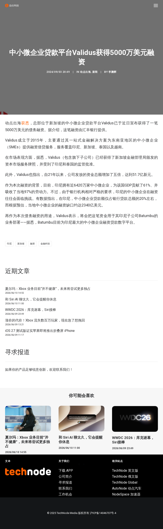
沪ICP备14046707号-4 (103, 513)
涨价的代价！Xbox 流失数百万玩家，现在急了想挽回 (45, 320)
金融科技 (45, 243)
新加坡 (20, 243)
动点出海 (85, 71)
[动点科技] (12, 5)
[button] (156, 5)
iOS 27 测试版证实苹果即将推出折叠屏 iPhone (40, 331)
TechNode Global (124, 482)
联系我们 (63, 370)
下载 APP (66, 471)
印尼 (9, 243)
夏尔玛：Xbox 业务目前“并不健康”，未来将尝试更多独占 (48, 289)
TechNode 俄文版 (125, 476)
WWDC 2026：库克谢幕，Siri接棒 (30, 310)
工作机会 (65, 494)
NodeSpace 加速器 (126, 494)
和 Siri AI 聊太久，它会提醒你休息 (30, 299)
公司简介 (65, 476)
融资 (32, 243)
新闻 (95, 71)
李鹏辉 (112, 71)
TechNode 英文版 (125, 471)
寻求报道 (65, 482)
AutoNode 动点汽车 (126, 488)
